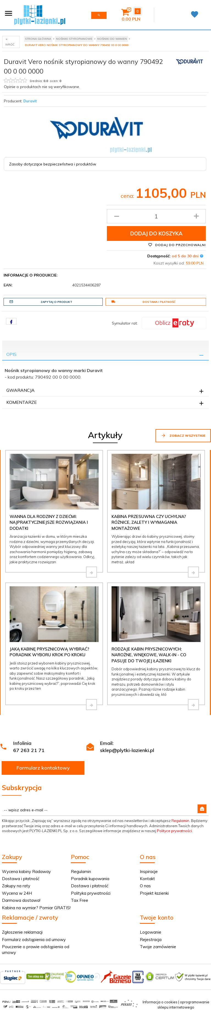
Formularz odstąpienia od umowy (34, 939)
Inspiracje (149, 871)
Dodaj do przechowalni (177, 245)
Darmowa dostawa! (21, 900)
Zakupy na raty (16, 885)
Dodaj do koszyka (156, 233)
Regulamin (180, 820)
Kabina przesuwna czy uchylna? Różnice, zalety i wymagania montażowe (149, 522)
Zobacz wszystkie (183, 435)
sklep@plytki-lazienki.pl (127, 750)
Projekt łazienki (154, 893)
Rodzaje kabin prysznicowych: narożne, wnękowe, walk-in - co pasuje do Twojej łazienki (149, 654)
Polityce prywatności (174, 831)
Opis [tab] (11, 354)
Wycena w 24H (17, 893)
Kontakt (147, 878)
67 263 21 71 (29, 750)
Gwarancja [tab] (20, 390)
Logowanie (150, 932)
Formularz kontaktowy (43, 768)
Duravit (30, 101)
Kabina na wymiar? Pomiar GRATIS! (36, 907)
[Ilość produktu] (156, 216)
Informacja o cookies (160, 1002)
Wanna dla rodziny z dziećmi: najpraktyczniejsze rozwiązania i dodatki (49, 522)
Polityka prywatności (90, 893)
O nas (145, 885)
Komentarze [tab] (21, 402)
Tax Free (79, 900)
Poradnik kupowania (90, 878)
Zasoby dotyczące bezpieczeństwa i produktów (52, 164)
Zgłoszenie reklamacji (22, 932)
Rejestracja (151, 939)
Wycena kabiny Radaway (26, 871)
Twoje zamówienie (158, 946)
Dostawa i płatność (143, 302)
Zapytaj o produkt (40, 302)
